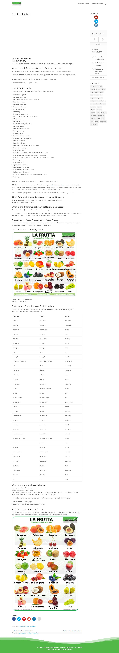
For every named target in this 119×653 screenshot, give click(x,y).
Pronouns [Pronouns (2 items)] (93, 108)
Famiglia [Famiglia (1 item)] (103, 93)
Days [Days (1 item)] (92, 90)
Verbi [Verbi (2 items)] (92, 114)
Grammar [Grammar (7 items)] (102, 96)
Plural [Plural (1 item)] (98, 105)
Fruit (20, 626)
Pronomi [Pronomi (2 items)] (103, 105)
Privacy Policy (67, 649)
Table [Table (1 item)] (98, 111)
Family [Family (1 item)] (92, 96)
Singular (27, 626)
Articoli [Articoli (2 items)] (98, 81)
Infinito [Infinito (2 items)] (99, 99)
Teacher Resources (97, 4)
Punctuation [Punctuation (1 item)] (101, 108)
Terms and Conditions (54, 649)
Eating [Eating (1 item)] (92, 93)
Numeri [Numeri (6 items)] (93, 105)
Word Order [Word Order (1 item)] (94, 117)
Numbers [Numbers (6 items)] (99, 102)
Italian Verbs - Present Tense (72, 631)
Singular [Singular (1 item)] (93, 111)
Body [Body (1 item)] (103, 81)
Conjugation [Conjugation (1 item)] (94, 87)
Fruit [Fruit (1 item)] (97, 96)
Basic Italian (22, 633)
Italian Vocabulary (33, 633)
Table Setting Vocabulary (99, 56)
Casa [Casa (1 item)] (92, 84)
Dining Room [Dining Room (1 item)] (98, 90)
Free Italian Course (83, 4)
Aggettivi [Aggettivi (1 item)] (100, 78)
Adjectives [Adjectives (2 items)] (93, 78)
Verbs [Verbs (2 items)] (96, 114)
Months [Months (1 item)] (93, 102)
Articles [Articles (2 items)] (93, 81)
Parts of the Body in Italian (99, 50)
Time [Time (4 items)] (103, 111)
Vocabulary (33, 626)
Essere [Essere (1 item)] (97, 93)
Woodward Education (53, 647)
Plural (22, 626)
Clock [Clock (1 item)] (96, 84)
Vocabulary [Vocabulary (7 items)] (103, 114)
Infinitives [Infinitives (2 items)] (93, 99)
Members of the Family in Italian (22, 631)
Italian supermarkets (56, 185)
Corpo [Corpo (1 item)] (100, 87)
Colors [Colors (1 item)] (101, 84)
